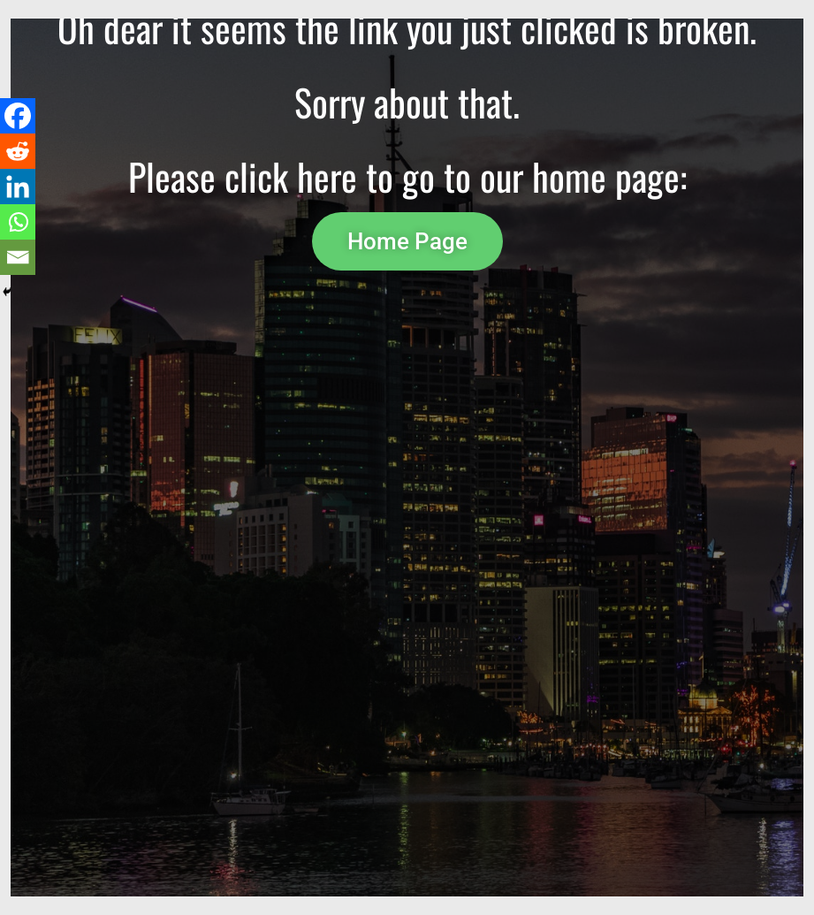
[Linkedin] (17, 186)
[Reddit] (17, 151)
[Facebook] (17, 115)
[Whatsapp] (17, 222)
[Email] (17, 257)
